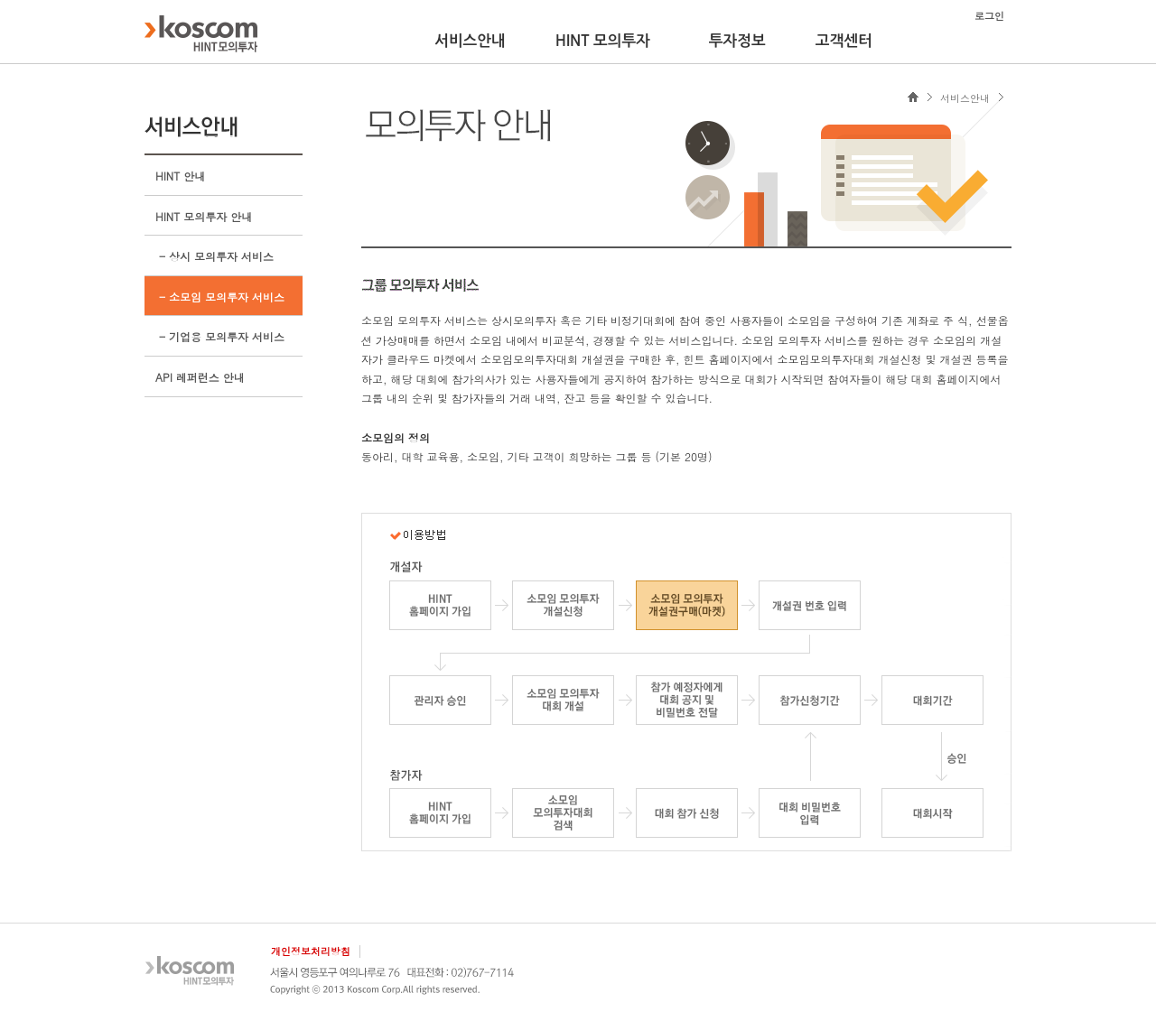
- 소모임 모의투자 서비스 (219, 296)
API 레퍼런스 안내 (200, 377)
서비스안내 (470, 40)
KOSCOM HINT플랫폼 (200, 33)
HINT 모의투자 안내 (203, 216)
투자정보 (737, 40)
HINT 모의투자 (602, 40)
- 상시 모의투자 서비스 (214, 256)
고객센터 (844, 40)
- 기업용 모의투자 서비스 (219, 336)
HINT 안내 (180, 175)
